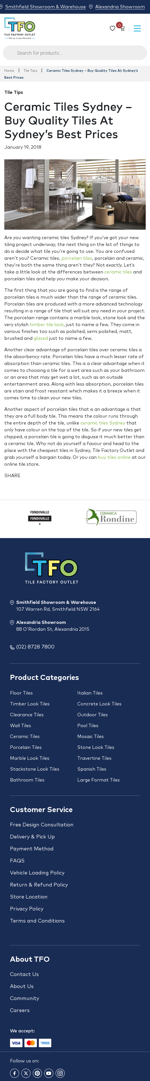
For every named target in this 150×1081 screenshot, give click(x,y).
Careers (20, 1010)
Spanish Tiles (91, 769)
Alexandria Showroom (120, 6)
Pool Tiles (87, 725)
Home (9, 71)
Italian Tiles (90, 693)
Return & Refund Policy (39, 885)
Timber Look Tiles (30, 704)
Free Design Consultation (42, 825)
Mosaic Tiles (90, 736)
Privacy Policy (26, 909)
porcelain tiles (76, 258)
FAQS (17, 861)
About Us (22, 986)
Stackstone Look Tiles (34, 769)
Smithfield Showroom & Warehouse (45, 6)
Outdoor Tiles (92, 715)
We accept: (22, 1031)
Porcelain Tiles (26, 747)
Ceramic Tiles (25, 736)
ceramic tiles (118, 272)
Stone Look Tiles (95, 747)
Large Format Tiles (98, 780)
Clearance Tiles (27, 715)
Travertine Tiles (94, 758)
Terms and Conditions (37, 921)
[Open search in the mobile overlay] (75, 55)
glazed (41, 338)
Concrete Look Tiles (99, 704)
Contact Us (24, 974)
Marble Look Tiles (29, 758)
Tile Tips (30, 71)
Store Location (29, 897)
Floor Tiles (21, 693)
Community (24, 998)
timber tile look (47, 324)
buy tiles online (114, 457)
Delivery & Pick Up (32, 837)
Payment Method (32, 849)
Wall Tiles (20, 725)
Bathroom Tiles (27, 780)
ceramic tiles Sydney (102, 423)
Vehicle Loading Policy (37, 873)
